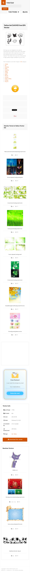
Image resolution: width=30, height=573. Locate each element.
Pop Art (6, 81)
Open (6, 74)
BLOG (25, 12)
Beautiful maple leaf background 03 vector (15, 305)
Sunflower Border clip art (15, 551)
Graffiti (6, 72)
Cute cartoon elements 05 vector (15, 524)
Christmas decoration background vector (15, 497)
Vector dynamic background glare (15, 177)
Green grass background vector (15, 228)
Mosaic (6, 75)
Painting (7, 70)
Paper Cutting (8, 78)
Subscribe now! (15, 393)
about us (3, 570)
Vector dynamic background (15, 254)
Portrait (6, 80)
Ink (5, 65)
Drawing (7, 67)
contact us (9, 570)
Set (12, 434)
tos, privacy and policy (18, 570)
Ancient (6, 77)
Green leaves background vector (15, 203)
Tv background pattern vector (15, 331)
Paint (6, 68)
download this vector (15, 439)
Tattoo (6, 71)
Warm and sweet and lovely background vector (15, 151)
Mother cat (15, 470)
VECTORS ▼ (13, 12)
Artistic (6, 64)
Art (21, 61)
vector (10, 2)
